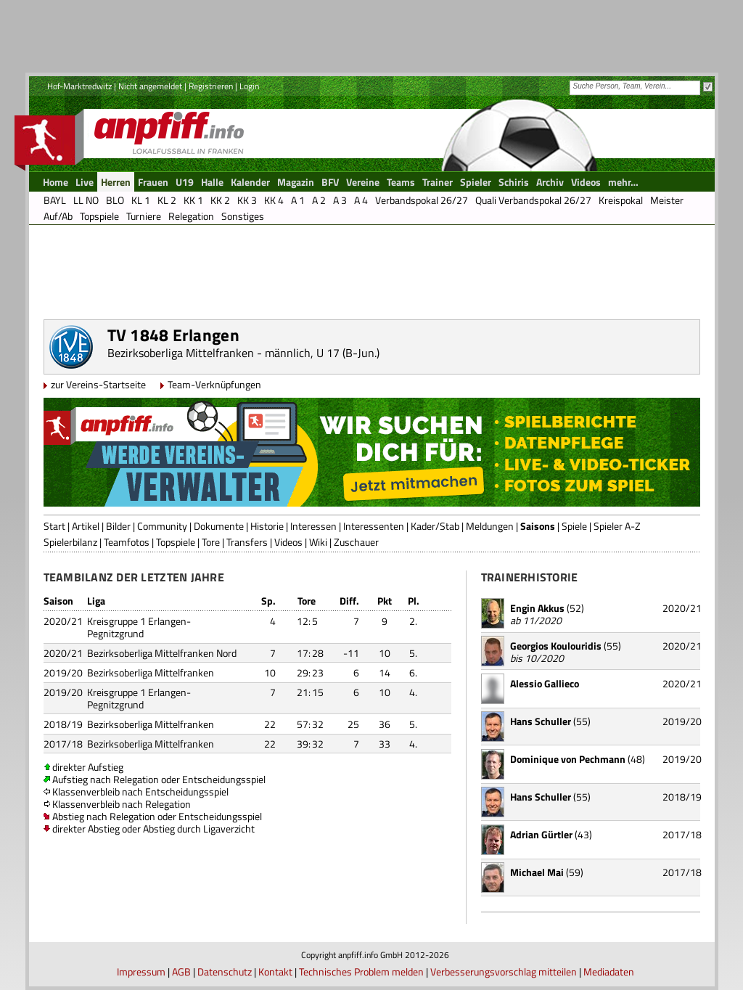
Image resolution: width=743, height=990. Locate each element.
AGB (181, 971)
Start (54, 525)
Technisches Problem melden (361, 971)
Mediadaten (608, 971)
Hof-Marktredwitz (79, 86)
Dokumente (219, 525)
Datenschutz (224, 971)
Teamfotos (126, 541)
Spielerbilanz (70, 541)
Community (162, 525)
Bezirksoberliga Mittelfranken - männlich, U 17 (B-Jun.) (243, 352)
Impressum (141, 971)
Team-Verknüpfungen (214, 384)
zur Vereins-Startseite (98, 384)
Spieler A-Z (617, 525)
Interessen (313, 525)
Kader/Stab (435, 525)
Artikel (85, 525)
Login (249, 86)
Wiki (318, 541)
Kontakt (275, 971)
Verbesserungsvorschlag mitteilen (503, 971)
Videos (288, 541)
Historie (267, 525)
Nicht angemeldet (150, 86)
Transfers (247, 541)
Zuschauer (356, 541)
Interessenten (373, 525)
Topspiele (175, 541)
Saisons (537, 525)
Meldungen (490, 525)
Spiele (574, 525)
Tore (211, 541)
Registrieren (211, 86)
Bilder (118, 525)
